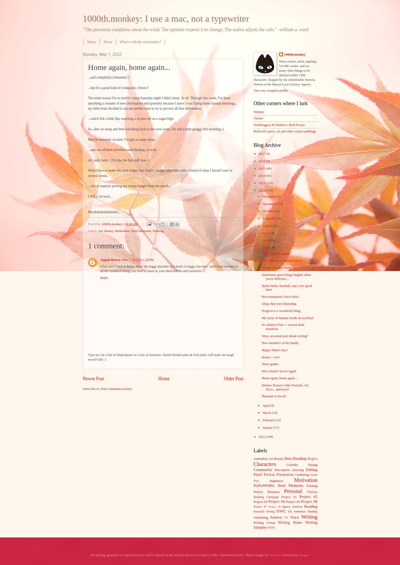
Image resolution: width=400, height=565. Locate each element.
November (269, 204)
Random (297, 506)
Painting (158, 231)
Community (263, 469)
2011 (262, 437)
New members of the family (280, 343)
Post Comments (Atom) (116, 389)
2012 (262, 190)
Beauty (109, 231)
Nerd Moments (141, 231)
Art (100, 231)
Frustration (285, 474)
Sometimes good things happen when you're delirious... (286, 276)
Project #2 (308, 496)
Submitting (261, 517)
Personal (293, 491)
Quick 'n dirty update (276, 253)
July (265, 233)
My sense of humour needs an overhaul (287, 318)
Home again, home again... (279, 378)
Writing (309, 517)
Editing (311, 469)
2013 (262, 183)
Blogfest (312, 458)
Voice (294, 517)
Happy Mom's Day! (275, 350)
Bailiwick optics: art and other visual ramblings (285, 131)
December (269, 196)
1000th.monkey (295, 54)
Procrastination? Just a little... (281, 297)
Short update (270, 364)
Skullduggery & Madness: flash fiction (279, 125)
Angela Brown (110, 260)
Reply (104, 277)
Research (259, 511)
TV (286, 517)
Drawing (298, 470)
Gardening (302, 475)
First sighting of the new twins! (282, 260)
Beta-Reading (295, 458)
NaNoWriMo (264, 485)
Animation (261, 458)
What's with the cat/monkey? (140, 42)
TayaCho (275, 555)
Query (286, 506)
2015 (262, 168)
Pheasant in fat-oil (274, 396)
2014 (262, 175)
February (268, 420)
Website (259, 112)
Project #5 (293, 502)
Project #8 (274, 506)
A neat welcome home (276, 267)
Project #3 (260, 502)
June (265, 240)
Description (282, 470)
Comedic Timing (301, 465)
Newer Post (93, 378)
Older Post (233, 378)
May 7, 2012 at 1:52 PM (138, 260)
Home (91, 42)
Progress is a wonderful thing (281, 311)
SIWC (281, 511)
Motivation (122, 231)
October (268, 211)
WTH (271, 527)
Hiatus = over (271, 357)
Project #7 (260, 506)
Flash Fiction (264, 474)
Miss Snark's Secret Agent (279, 371)
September (269, 218)
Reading (310, 506)
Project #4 (276, 501)
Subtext (276, 517)
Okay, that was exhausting (279, 303)
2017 (262, 154)
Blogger (304, 555)
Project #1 (289, 497)
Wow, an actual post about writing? (285, 336)
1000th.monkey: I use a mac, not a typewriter (166, 19)
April (266, 405)
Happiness (276, 481)
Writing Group (264, 522)
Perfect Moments (267, 492)
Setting (270, 511)
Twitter (258, 118)
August (267, 226)
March (267, 413)
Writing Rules (290, 522)
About (107, 42)
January (267, 427)
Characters (265, 464)
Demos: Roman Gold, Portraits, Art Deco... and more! (285, 387)
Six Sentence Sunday (302, 511)
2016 (262, 161)
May (265, 248)
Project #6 (309, 501)
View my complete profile (271, 90)
